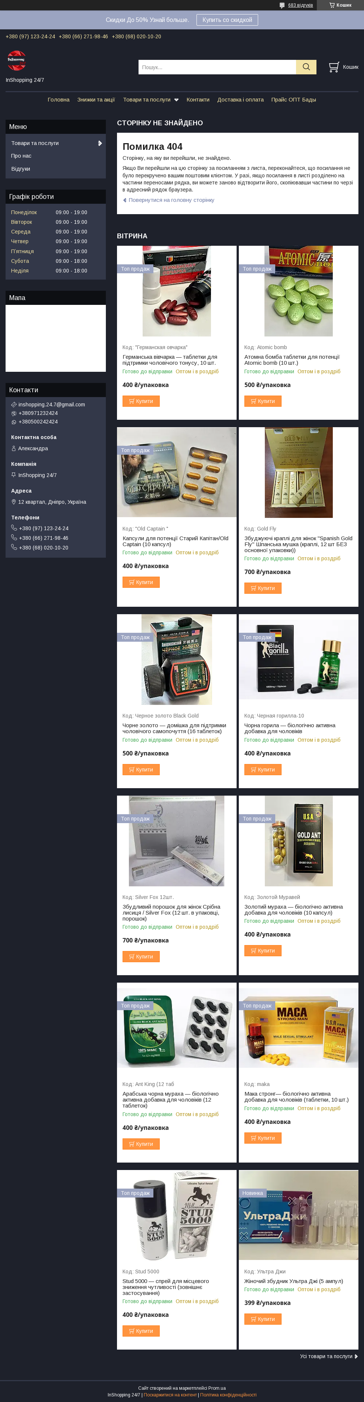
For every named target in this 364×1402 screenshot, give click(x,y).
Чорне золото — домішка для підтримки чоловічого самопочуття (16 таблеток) (174, 728)
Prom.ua (217, 1388)
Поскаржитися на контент (170, 1395)
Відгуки (20, 168)
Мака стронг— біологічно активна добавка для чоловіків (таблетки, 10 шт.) (296, 1097)
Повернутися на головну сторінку (172, 200)
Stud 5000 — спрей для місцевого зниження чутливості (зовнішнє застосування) (166, 1287)
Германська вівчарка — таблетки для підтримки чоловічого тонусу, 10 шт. (170, 360)
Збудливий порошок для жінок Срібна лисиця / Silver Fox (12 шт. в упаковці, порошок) (171, 913)
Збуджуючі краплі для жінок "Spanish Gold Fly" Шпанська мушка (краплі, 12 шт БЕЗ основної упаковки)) (298, 544)
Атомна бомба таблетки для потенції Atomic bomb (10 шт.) (292, 360)
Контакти (197, 99)
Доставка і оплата (240, 99)
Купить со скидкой (227, 20)
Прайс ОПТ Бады (294, 99)
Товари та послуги (146, 99)
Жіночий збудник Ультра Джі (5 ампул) (293, 1281)
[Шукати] (306, 67)
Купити (144, 401)
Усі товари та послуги (326, 1356)
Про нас (21, 155)
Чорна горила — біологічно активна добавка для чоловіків (289, 728)
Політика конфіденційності (228, 1395)
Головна (58, 99)
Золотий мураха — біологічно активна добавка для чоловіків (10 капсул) (293, 910)
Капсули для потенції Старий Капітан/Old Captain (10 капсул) (175, 541)
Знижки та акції (96, 99)
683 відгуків (300, 5)
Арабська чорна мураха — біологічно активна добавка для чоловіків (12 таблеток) (171, 1100)
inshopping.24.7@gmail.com (52, 404)
